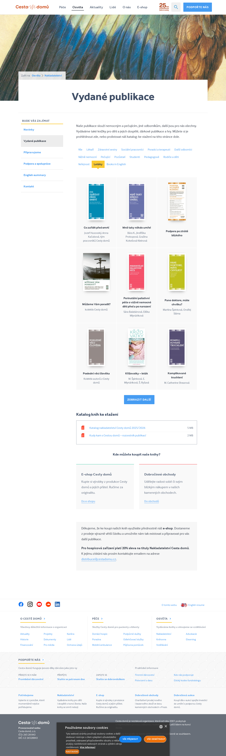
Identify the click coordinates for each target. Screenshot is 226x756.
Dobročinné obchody (146, 695)
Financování (26, 644)
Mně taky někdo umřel (136, 227)
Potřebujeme (25, 695)
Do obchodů (151, 501)
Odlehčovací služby (133, 639)
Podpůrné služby (132, 633)
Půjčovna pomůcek (133, 644)
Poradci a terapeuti (159, 149)
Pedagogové (151, 157)
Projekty (48, 633)
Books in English (116, 164)
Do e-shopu (88, 501)
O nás (127, 7)
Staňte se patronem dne (71, 679)
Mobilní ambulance (102, 644)
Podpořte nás (198, 7)
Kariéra (70, 633)
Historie (24, 639)
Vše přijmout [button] (130, 739)
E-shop (142, 7)
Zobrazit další (139, 399)
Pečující (105, 157)
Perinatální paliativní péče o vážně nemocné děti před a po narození (136, 302)
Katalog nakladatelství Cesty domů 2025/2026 (117, 428)
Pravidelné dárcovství (30, 679)
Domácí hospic (99, 633)
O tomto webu (169, 605)
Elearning (191, 639)
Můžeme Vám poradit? (96, 304)
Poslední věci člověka (96, 373)
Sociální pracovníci (132, 149)
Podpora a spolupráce (37, 163)
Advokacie (191, 633)
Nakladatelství (53, 75)
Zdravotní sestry (107, 149)
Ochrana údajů (74, 644)
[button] (95, 751)
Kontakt (29, 186)
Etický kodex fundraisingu (187, 680)
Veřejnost (84, 164)
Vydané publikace (35, 141)
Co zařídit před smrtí (96, 227)
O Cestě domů (33, 618)
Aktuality (96, 7)
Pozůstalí (119, 157)
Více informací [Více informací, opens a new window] (87, 747)
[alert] (113, 739)
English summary (35, 175)
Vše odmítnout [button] (156, 739)
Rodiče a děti (171, 157)
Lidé (113, 7)
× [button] (165, 726)
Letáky (98, 164)
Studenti (135, 157)
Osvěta (77, 7)
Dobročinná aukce (184, 695)
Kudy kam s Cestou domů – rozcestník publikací (117, 435)
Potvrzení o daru (143, 680)
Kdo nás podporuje (184, 674)
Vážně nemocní (87, 157)
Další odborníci (183, 149)
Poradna (96, 639)
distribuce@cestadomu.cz (98, 559)
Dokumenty (50, 639)
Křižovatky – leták (136, 373)
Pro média (49, 644)
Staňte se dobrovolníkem (110, 679)
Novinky (29, 129)
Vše (80, 149)
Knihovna (161, 639)
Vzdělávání (162, 644)
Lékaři (90, 149)
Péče (62, 7)
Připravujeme (32, 152)
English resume (196, 605)
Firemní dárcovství (144, 674)
